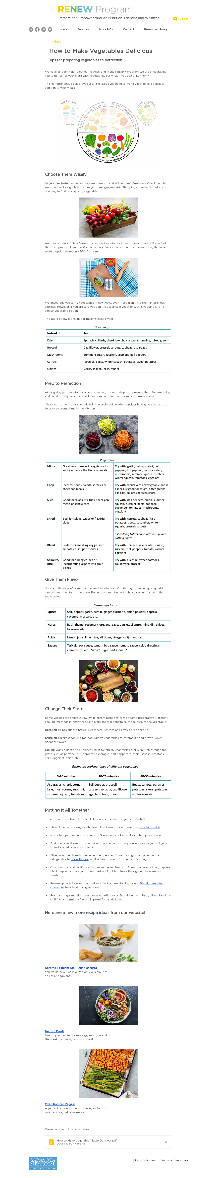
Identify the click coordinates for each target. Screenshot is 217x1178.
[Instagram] (31, 29)
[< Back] (63, 41)
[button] (83, 29)
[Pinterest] (43, 29)
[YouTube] (50, 29)
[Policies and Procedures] (174, 1160)
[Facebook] (37, 29)
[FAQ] (135, 1160)
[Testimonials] (149, 1160)
